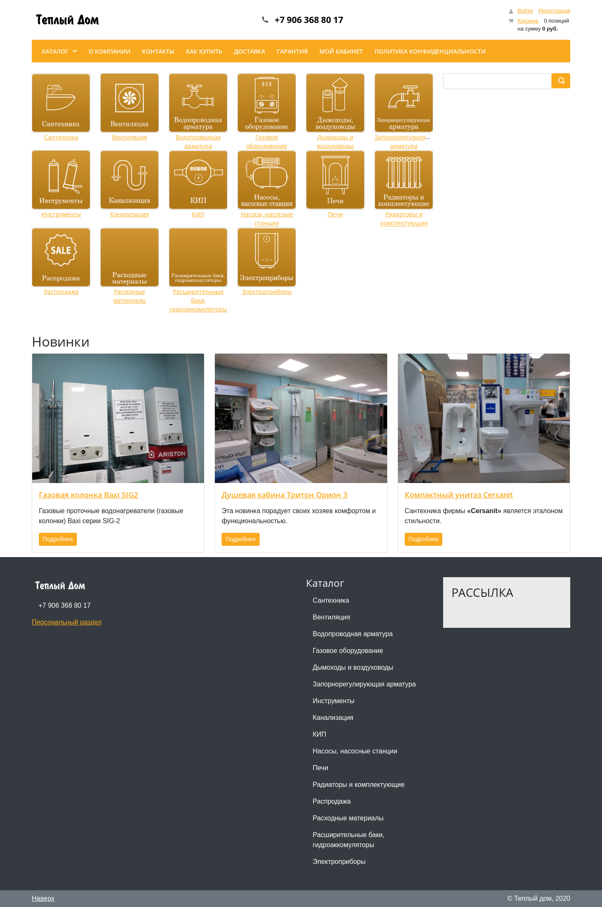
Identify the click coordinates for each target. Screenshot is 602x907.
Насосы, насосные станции (355, 751)
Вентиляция (129, 137)
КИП (198, 214)
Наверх (43, 898)
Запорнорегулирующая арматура (364, 684)
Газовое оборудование (348, 650)
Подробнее (58, 539)
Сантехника (61, 137)
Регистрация (554, 11)
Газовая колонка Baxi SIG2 (88, 495)
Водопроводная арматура (353, 633)
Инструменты (61, 214)
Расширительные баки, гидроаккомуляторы (198, 300)
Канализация (129, 214)
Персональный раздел (67, 622)
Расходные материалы (348, 818)
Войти (525, 11)
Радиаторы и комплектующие (359, 784)
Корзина (528, 21)
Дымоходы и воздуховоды (353, 667)
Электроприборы (267, 291)
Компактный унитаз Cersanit (459, 495)
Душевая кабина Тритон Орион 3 (284, 495)
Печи (335, 214)
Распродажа (61, 291)
